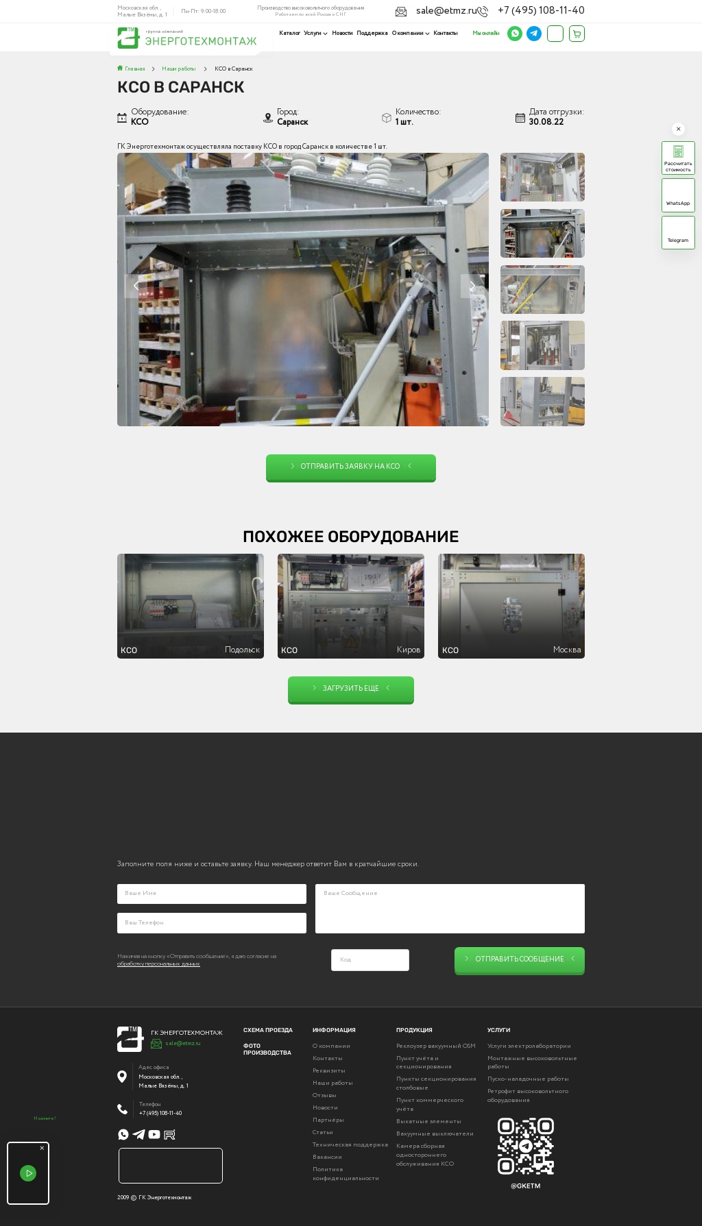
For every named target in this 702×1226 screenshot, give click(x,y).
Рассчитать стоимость (678, 166)
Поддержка (373, 33)
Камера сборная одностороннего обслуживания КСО (425, 1154)
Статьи (323, 1131)
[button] (473, 286)
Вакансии (327, 1156)
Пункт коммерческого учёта (429, 1103)
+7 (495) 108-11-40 (563, 9)
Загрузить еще (351, 689)
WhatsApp (678, 203)
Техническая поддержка (350, 1144)
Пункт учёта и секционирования (424, 1061)
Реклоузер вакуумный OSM (436, 1045)
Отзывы (325, 1094)
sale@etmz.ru (506, 9)
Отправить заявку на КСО (351, 467)
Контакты (445, 33)
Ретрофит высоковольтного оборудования (527, 1095)
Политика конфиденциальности (346, 1172)
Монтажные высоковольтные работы (532, 1061)
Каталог (292, 33)
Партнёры (328, 1119)
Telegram (678, 240)
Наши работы (333, 1082)
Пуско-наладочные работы (528, 1078)
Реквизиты (329, 1070)
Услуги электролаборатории (529, 1045)
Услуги (315, 33)
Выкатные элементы (428, 1120)
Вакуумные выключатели (435, 1133)
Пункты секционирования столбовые (436, 1082)
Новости (343, 33)
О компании (408, 33)
